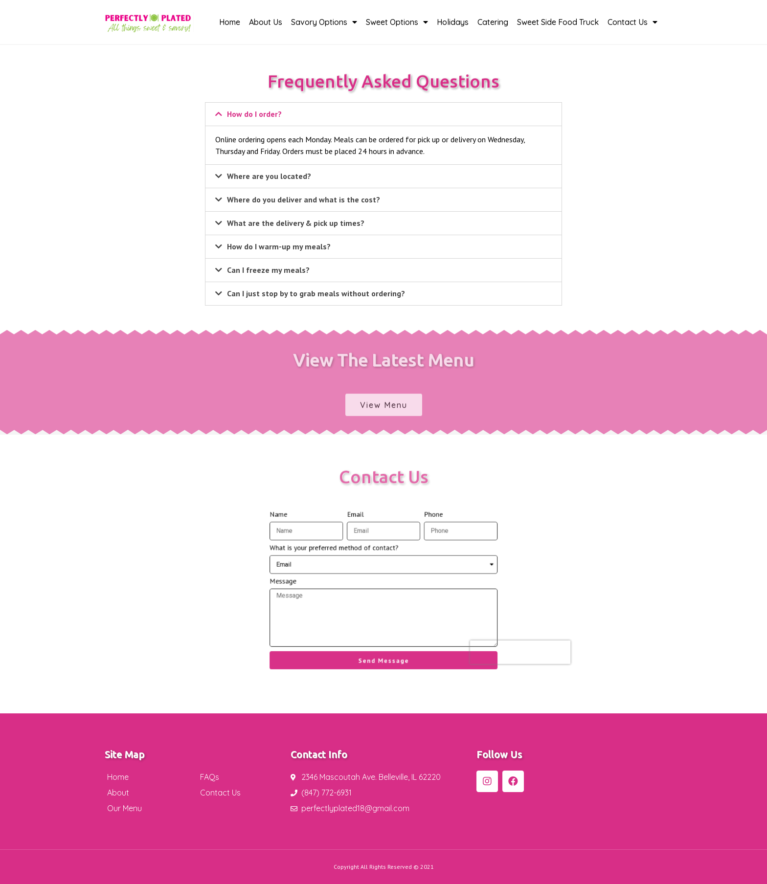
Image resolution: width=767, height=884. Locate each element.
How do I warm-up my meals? (279, 246)
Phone (420, 535)
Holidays (453, 22)
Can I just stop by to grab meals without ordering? (316, 293)
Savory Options (324, 22)
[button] (383, 411)
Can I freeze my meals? (268, 270)
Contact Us (632, 22)
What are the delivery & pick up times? (295, 223)
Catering (492, 22)
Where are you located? (269, 176)
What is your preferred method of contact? (347, 559)
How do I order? (254, 114)
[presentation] (484, 635)
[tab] (383, 114)
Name (306, 535)
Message (309, 584)
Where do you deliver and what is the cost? (303, 199)
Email (363, 535)
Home (229, 22)
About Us (265, 22)
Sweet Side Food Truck (558, 22)
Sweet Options (397, 22)
